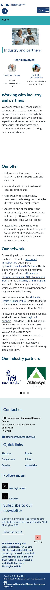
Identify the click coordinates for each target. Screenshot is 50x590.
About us (6, 453)
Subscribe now (13, 531)
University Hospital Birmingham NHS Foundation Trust (23, 276)
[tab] (21, 393)
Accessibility (31, 465)
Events (28, 453)
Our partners (8, 459)
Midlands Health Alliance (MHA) (21, 299)
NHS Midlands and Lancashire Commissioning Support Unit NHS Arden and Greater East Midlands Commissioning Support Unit (24, 583)
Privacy (29, 459)
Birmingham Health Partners (21, 266)
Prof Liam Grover (12, 75)
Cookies (6, 465)
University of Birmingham (31, 280)
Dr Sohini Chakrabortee (36, 76)
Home (5, 19)
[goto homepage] (24, 5)
